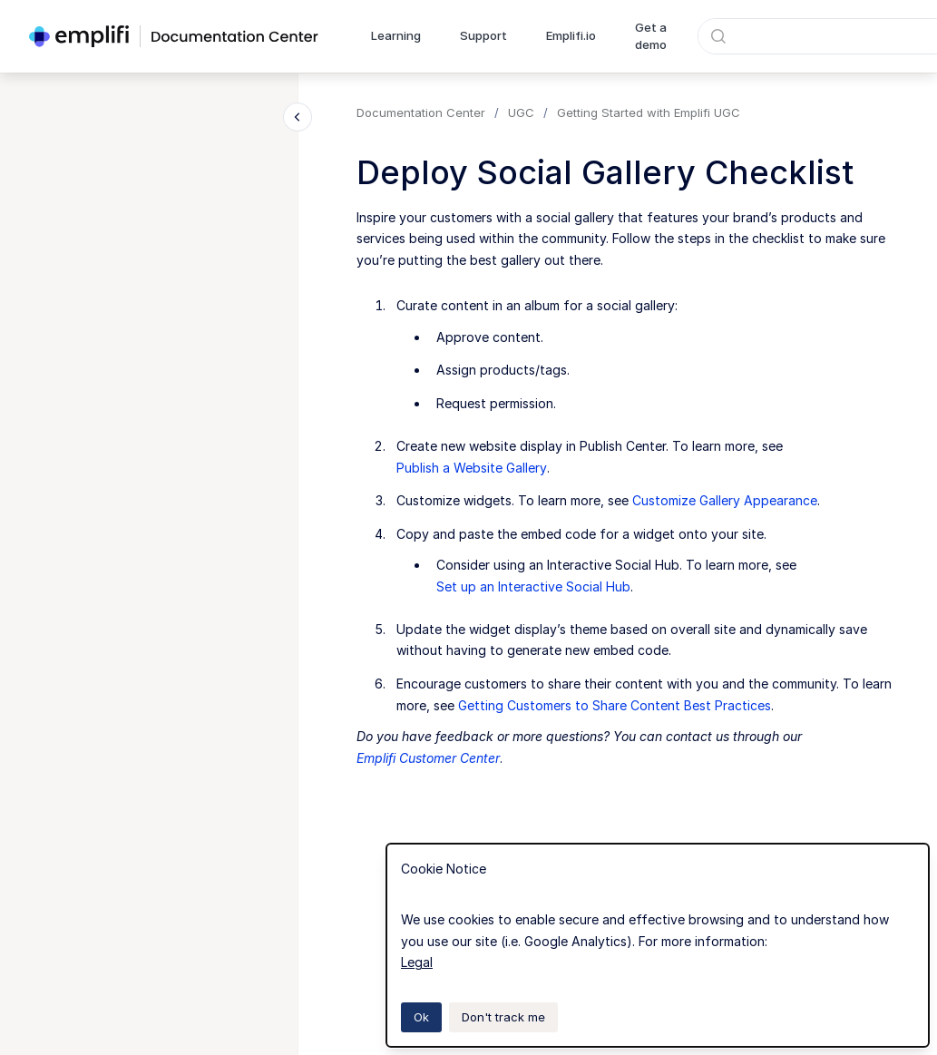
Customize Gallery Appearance (724, 500)
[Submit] (718, 36)
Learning (396, 35)
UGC (521, 112)
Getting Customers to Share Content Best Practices (614, 705)
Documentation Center (420, 112)
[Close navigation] (297, 117)
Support (483, 35)
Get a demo (651, 36)
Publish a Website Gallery (471, 467)
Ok (421, 1017)
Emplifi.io (571, 35)
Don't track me (503, 1017)
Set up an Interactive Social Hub (533, 586)
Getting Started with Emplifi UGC (648, 112)
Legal (417, 962)
